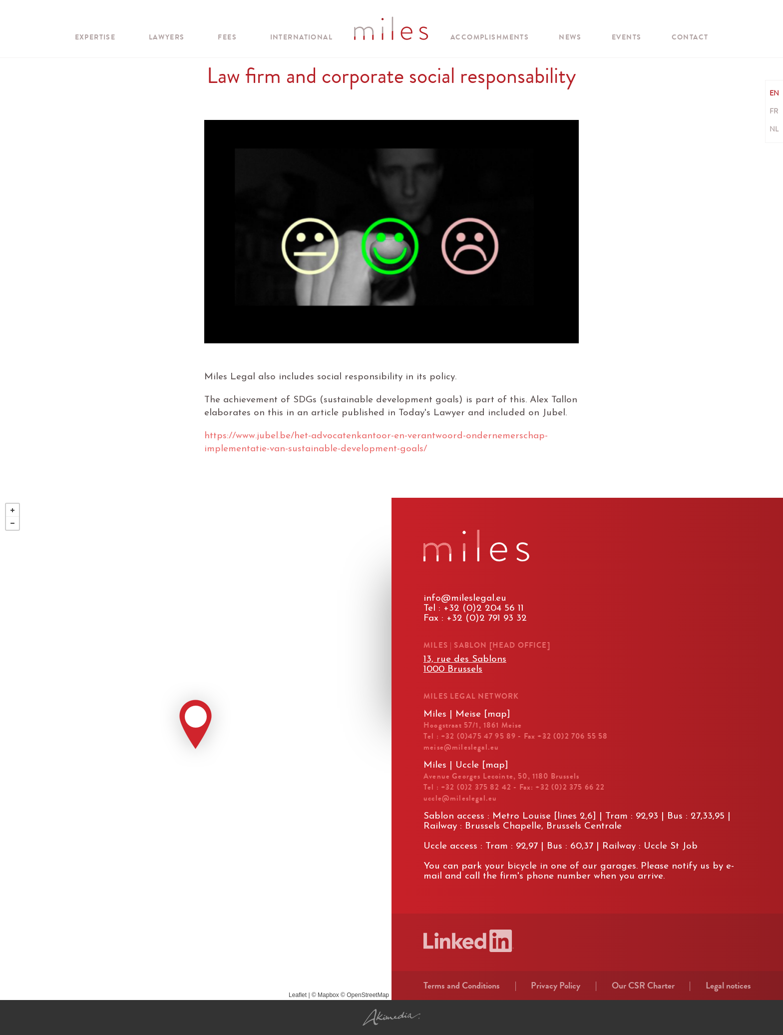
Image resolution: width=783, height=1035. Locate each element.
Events (626, 37)
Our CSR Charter (643, 985)
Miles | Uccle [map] (465, 765)
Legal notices (728, 985)
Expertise (95, 37)
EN (774, 93)
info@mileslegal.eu (464, 598)
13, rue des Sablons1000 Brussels (464, 664)
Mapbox (328, 995)
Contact (690, 37)
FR (774, 111)
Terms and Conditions (461, 985)
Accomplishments (489, 37)
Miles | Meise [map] (466, 714)
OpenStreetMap (368, 995)
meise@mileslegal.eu (461, 747)
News (570, 37)
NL (774, 129)
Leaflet (298, 995)
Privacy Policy (555, 985)
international (301, 37)
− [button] (12, 523)
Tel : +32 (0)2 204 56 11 (473, 608)
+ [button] (12, 510)
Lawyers (167, 37)
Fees (227, 37)
